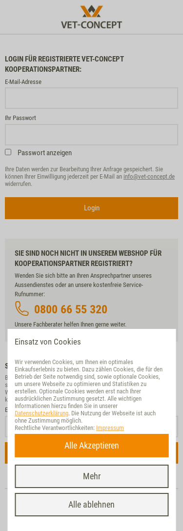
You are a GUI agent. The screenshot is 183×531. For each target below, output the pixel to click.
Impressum (110, 427)
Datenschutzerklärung (41, 413)
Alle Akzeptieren (91, 445)
